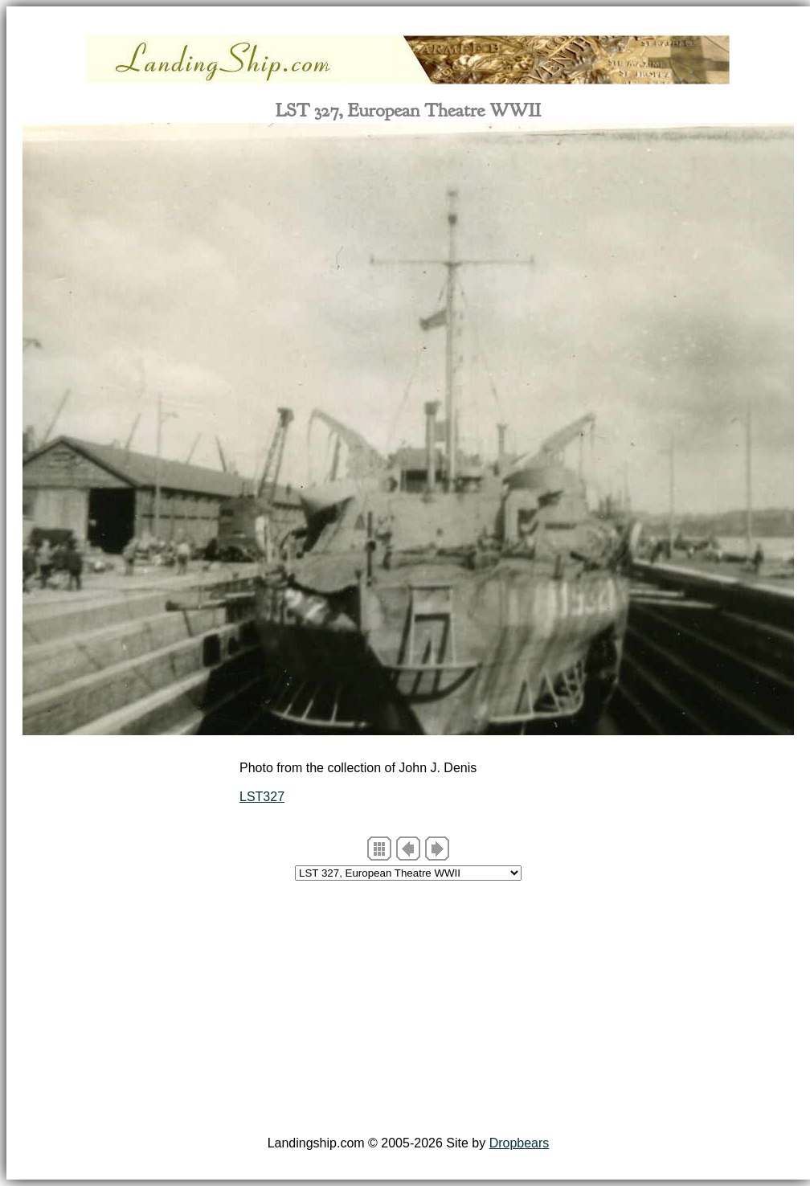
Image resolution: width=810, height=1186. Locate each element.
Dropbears (519, 1143)
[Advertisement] (408, 1010)
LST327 (261, 797)
